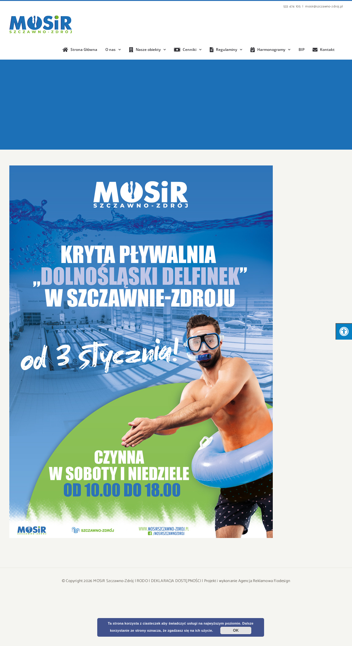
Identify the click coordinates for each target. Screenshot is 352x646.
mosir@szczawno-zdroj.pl (324, 6)
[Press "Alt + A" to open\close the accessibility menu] (344, 331)
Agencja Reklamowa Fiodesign (264, 581)
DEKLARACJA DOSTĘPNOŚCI (176, 581)
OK (236, 630)
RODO (142, 581)
